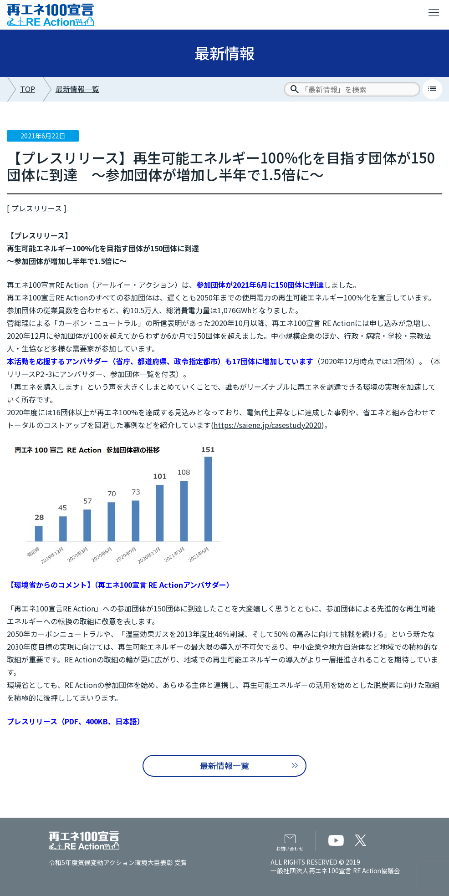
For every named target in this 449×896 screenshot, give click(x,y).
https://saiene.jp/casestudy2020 (267, 424)
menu (434, 13)
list (432, 88)
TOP (27, 88)
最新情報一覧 (77, 88)
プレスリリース (36, 208)
